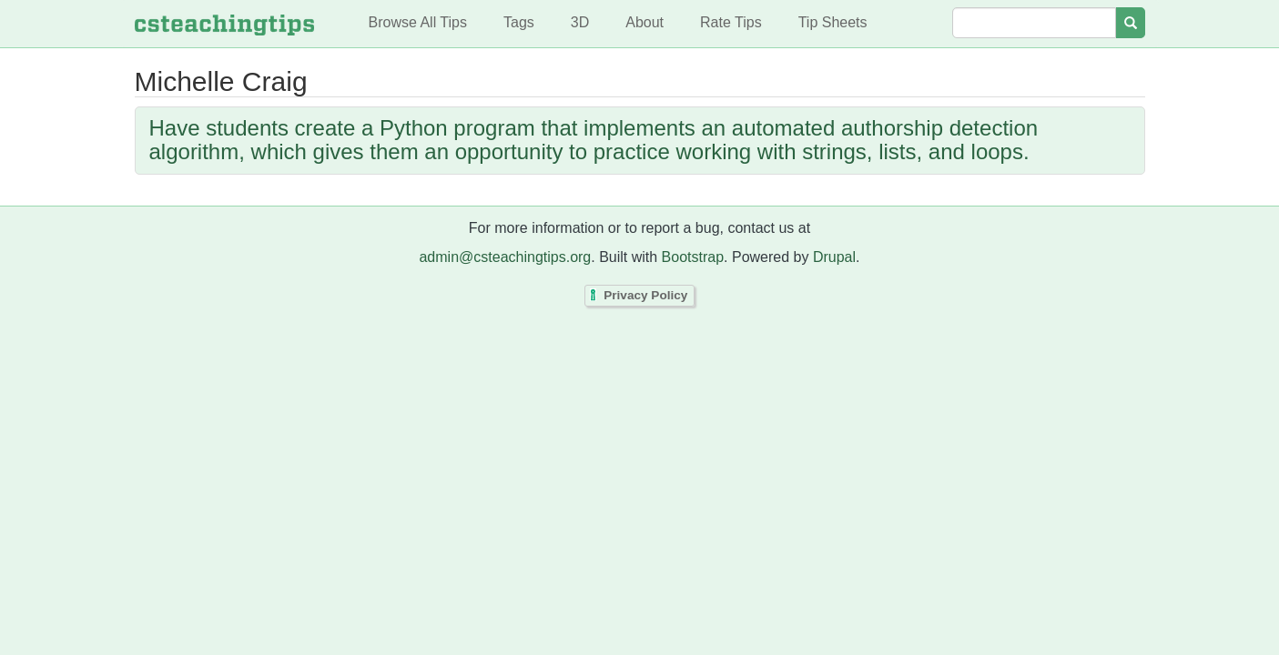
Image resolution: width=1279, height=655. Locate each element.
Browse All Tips (418, 22)
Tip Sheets (833, 22)
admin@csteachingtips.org (505, 257)
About (644, 22)
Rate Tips (731, 22)
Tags (518, 22)
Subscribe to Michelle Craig (139, 201)
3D (580, 22)
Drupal (834, 257)
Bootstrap (693, 257)
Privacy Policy (645, 296)
